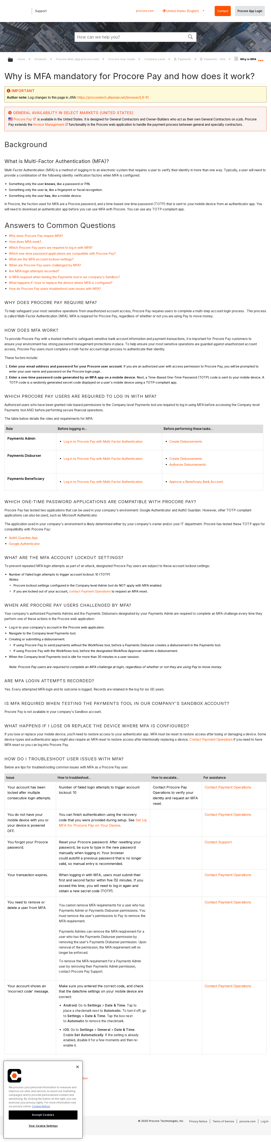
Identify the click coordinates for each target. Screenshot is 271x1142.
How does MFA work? (25, 242)
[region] (43, 1100)
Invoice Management (48, 125)
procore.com (145, 10)
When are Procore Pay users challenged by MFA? (45, 265)
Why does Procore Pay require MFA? (36, 236)
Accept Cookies (43, 1114)
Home (22, 59)
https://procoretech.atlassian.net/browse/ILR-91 (113, 97)
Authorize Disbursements (187, 465)
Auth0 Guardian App (23, 538)
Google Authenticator (24, 544)
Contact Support (218, 842)
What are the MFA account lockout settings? (41, 259)
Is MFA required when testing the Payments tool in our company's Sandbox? (64, 277)
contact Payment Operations (90, 591)
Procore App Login (250, 11)
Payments (183, 59)
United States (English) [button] (182, 11)
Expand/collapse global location (260, 58)
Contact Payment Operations (211, 739)
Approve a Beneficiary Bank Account (196, 482)
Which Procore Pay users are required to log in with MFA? (51, 248)
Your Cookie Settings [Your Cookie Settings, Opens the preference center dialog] (43, 1125)
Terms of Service (223, 1121)
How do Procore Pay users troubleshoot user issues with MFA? (55, 289)
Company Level (155, 59)
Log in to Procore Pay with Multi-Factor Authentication (103, 441)
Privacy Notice (198, 1121)
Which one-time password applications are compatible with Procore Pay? (62, 253)
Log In (264, 1121)
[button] (190, 36)
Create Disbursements (185, 441)
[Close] (77, 1067)
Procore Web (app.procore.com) (78, 59)
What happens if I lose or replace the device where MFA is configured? (60, 283)
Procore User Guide (122, 59)
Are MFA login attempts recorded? (34, 271)
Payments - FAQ (213, 59)
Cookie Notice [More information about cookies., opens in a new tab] (41, 1106)
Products (41, 59)
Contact (222, 11)
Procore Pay (25, 119)
